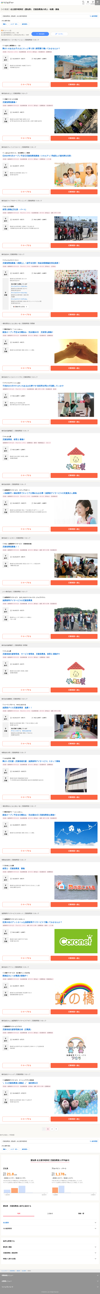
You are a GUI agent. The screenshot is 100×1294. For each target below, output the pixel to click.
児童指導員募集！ (9, 102)
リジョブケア (4, 1270)
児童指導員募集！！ (10, 547)
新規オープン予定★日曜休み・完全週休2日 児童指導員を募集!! (28, 815)
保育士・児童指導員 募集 (13, 869)
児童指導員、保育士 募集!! (13, 439)
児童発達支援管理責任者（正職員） (17, 1029)
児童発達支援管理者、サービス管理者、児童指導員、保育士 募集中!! (31, 654)
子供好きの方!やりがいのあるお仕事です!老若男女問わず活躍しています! (33, 386)
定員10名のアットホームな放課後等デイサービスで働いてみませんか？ (32, 922)
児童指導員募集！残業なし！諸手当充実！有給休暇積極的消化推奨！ (31, 263)
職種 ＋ (5, 24)
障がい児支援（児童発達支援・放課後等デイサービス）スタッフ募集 (31, 761)
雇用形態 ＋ (25, 24)
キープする (26, 85)
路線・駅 (81, 1213)
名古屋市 (6, 1222)
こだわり (50, 1213)
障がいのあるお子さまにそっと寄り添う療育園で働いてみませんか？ (31, 49)
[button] (50, 59)
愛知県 (18, 1270)
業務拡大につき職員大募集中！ (15, 976)
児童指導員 (12, 1270)
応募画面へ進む (74, 84)
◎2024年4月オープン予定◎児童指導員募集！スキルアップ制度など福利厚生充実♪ (37, 156)
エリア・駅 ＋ (14, 24)
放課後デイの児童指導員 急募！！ (17, 708)
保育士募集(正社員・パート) (14, 209)
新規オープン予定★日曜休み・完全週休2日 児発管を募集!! (27, 332)
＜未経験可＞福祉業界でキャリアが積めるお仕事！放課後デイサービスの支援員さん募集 (39, 493)
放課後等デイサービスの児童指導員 (17, 600)
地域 (18, 1213)
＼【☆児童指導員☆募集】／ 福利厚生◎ (20, 1083)
